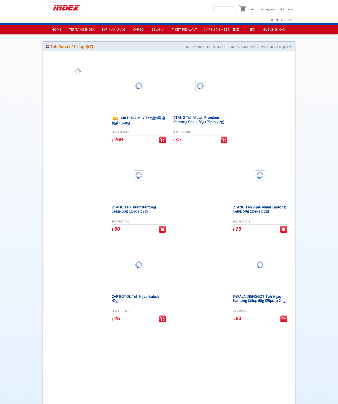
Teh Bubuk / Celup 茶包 (275, 47)
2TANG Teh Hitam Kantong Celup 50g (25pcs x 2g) (134, 208)
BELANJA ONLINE (210, 47)
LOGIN (273, 19)
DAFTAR (287, 19)
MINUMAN (249, 47)
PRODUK (232, 47)
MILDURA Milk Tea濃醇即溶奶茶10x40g (137, 120)
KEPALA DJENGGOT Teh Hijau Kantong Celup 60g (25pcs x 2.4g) (258, 210)
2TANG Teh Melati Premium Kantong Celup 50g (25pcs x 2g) (198, 119)
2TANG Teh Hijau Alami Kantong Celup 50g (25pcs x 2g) (260, 119)
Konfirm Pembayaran (262, 9)
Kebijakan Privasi (56, 363)
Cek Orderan (286, 9)
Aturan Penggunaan (59, 369)
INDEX (190, 47)
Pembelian (161, 139)
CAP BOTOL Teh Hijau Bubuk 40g (196, 208)
